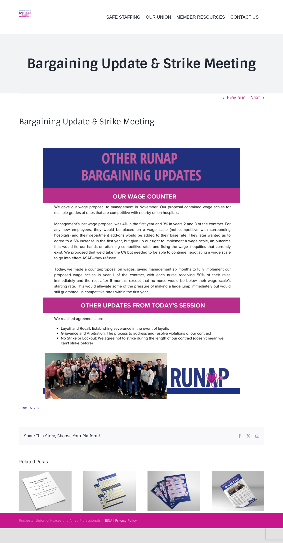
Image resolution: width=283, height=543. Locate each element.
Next (255, 98)
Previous (236, 98)
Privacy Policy (126, 520)
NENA (108, 520)
